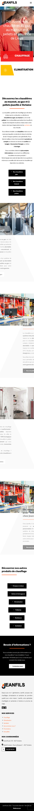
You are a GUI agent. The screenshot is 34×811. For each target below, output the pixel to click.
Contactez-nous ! (17, 666)
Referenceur (17, 808)
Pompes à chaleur (18, 586)
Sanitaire (6, 723)
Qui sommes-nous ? (10, 726)
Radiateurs (18, 618)
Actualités (7, 732)
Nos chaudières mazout (18, 182)
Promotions (7, 729)
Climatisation (23, 67)
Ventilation (18, 626)
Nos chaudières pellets (18, 192)
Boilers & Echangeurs (18, 594)
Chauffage (7, 717)
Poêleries (18, 610)
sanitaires (27, 125)
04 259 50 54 (10, 749)
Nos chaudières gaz (18, 173)
